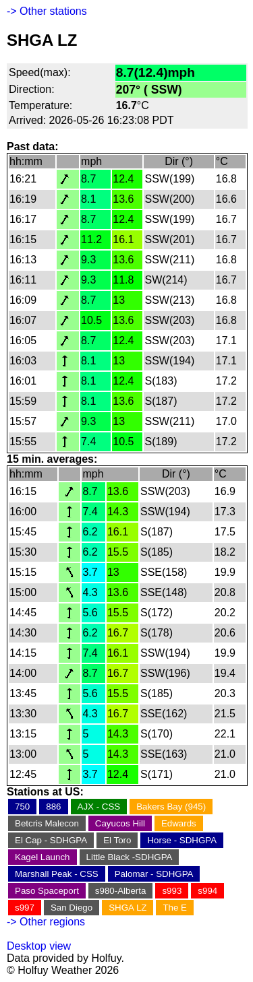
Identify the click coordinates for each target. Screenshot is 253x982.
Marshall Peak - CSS (57, 874)
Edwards (178, 823)
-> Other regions (46, 921)
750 (22, 806)
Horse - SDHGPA (182, 840)
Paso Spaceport (47, 891)
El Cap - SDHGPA (51, 840)
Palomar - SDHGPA (154, 874)
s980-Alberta (120, 891)
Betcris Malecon (47, 823)
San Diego (71, 908)
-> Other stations (47, 11)
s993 (171, 891)
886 (53, 806)
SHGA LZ (127, 908)
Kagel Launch (42, 857)
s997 (24, 908)
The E (175, 908)
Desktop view (39, 946)
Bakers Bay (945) (171, 806)
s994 (207, 891)
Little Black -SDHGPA (129, 857)
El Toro (117, 840)
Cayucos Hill (120, 823)
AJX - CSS (99, 806)
